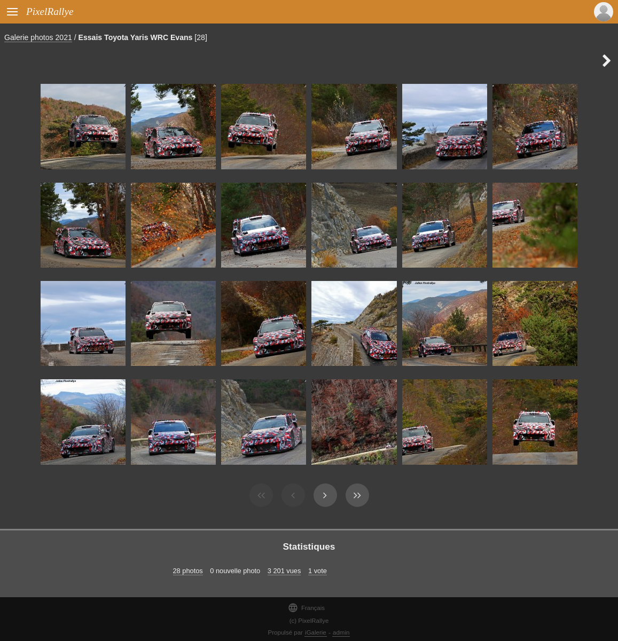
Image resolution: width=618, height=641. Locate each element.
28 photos (188, 571)
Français (306, 608)
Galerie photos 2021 (38, 37)
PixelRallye (49, 11)
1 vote (317, 571)
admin (341, 632)
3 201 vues (284, 571)
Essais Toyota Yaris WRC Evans (136, 37)
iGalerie (315, 632)
